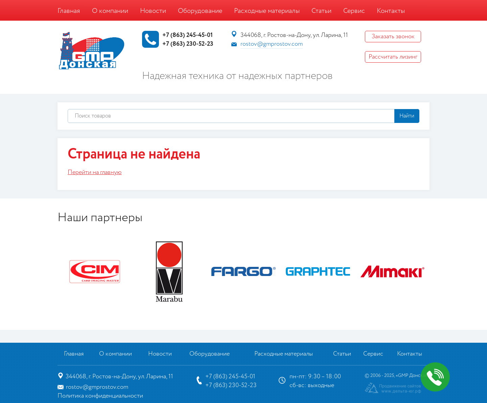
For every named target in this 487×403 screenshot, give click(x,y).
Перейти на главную (95, 172)
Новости (153, 11)
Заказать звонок (393, 36)
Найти (406, 116)
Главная (68, 11)
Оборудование (200, 11)
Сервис (354, 11)
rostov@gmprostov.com (271, 44)
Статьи (321, 11)
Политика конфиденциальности (100, 395)
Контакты (391, 11)
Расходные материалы (267, 11)
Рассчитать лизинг (393, 56)
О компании (110, 11)
